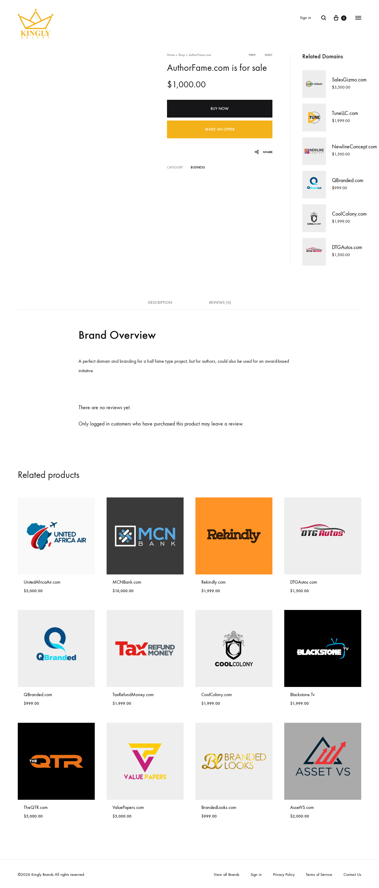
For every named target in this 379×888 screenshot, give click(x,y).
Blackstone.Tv (302, 694)
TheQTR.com (36, 807)
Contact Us (352, 874)
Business (198, 167)
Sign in (305, 17)
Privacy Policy (284, 874)
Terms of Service (319, 874)
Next (268, 55)
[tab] (160, 304)
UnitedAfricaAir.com (42, 582)
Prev (252, 55)
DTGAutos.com (303, 582)
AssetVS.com (302, 807)
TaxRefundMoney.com (133, 694)
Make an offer (220, 129)
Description (160, 302)
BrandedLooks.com (218, 807)
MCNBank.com (127, 582)
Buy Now (220, 108)
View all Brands (226, 874)
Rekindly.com (213, 582)
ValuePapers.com (128, 807)
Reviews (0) (220, 302)
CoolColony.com (216, 694)
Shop (181, 55)
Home (171, 55)
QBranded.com (38, 694)
